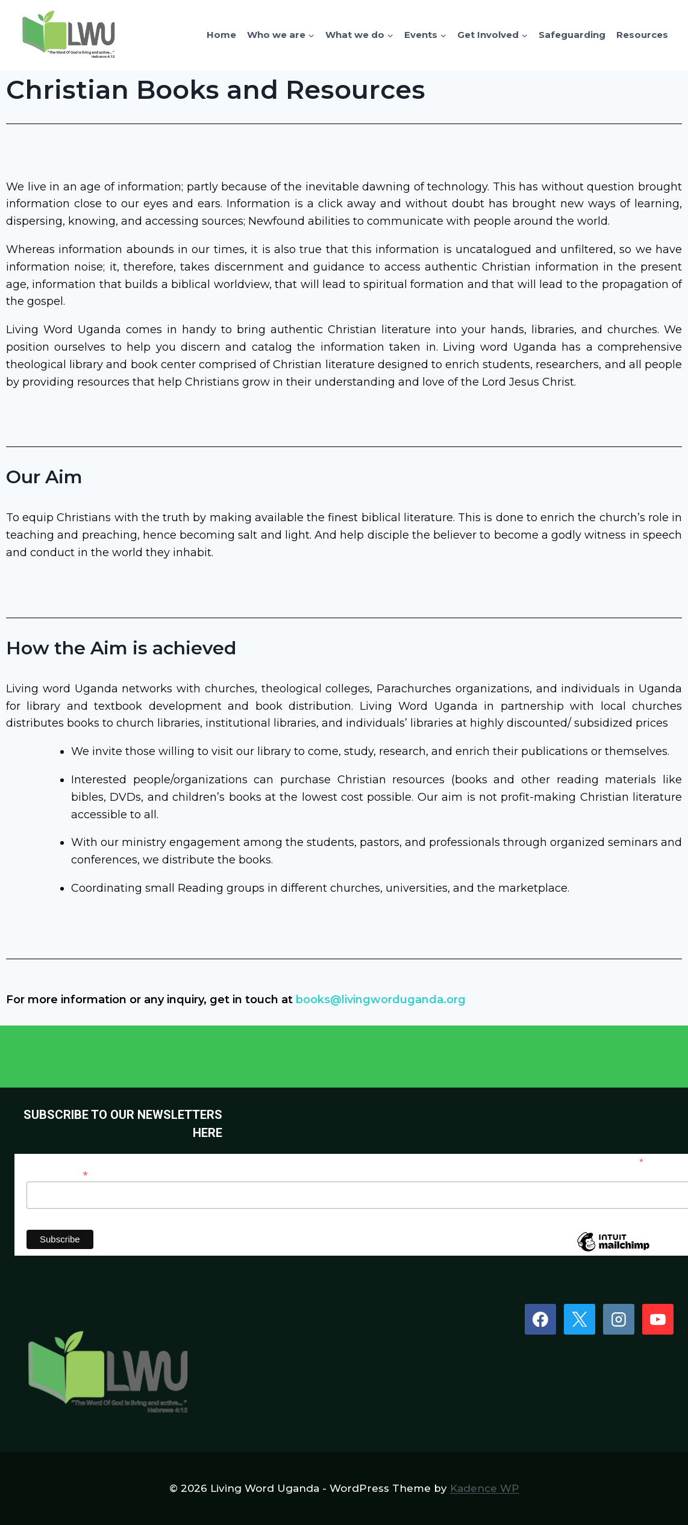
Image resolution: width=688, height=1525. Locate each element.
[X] (579, 1319)
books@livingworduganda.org (381, 999)
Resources (642, 34)
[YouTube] (658, 1319)
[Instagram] (618, 1319)
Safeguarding (572, 34)
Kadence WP (484, 1488)
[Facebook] (540, 1319)
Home (221, 34)
